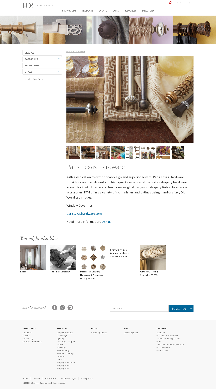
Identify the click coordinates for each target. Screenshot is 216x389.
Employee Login (68, 378)
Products (87, 10)
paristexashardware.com (84, 214)
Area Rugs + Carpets (66, 341)
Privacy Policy (87, 378)
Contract (60, 359)
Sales (116, 10)
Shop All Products (65, 332)
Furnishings (62, 335)
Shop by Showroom (66, 362)
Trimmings (61, 347)
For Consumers (163, 347)
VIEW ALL (29, 52)
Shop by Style (63, 368)
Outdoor (60, 356)
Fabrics (60, 344)
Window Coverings (65, 353)
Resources (130, 10)
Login (189, 2)
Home (25, 378)
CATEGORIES (31, 59)
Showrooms (69, 10)
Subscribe (178, 308)
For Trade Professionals (167, 335)
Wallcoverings (63, 350)
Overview (160, 332)
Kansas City (27, 338)
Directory (148, 10)
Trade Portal (50, 378)
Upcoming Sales (131, 332)
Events (103, 10)
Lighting (60, 338)
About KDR (27, 332)
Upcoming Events (99, 332)
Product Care (162, 350)
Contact (178, 2)
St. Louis (26, 335)
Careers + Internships (32, 341)
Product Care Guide (34, 79)
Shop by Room (63, 365)
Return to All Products (75, 51)
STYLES (28, 71)
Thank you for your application (170, 344)
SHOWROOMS (32, 65)
